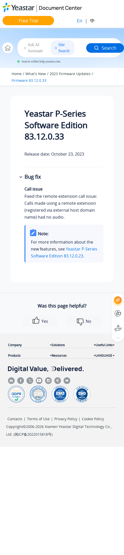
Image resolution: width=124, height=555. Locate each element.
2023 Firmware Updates (70, 73)
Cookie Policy (93, 418)
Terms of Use (38, 418)
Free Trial (28, 20)
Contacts (14, 418)
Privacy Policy (65, 418)
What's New (35, 73)
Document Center (60, 7)
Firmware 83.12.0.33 (29, 80)
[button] (21, 177)
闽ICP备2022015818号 (33, 434)
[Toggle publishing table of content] (111, 76)
